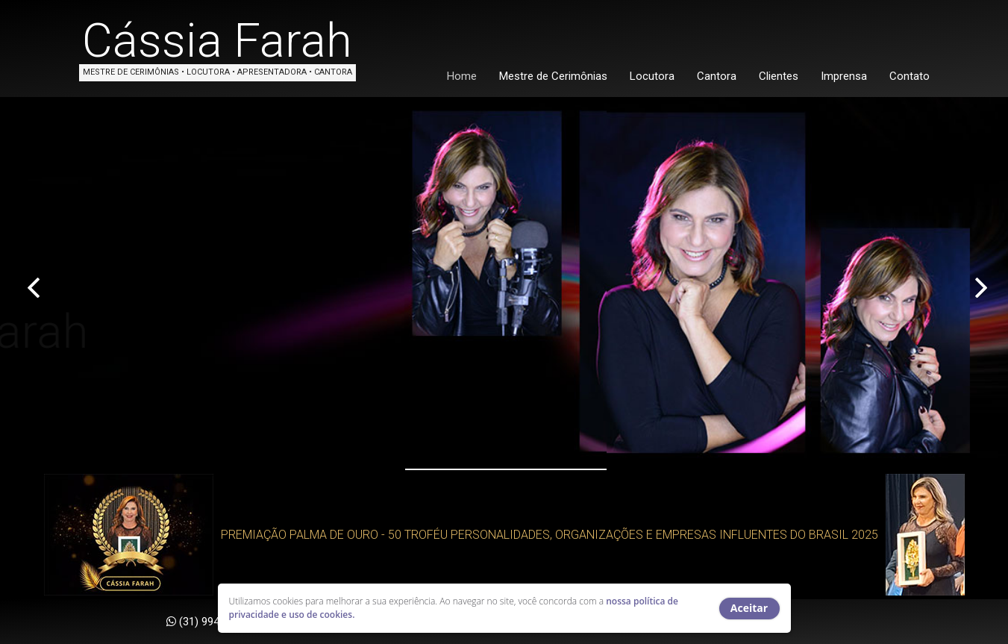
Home (462, 76)
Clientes (778, 76)
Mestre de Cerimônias (553, 76)
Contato (909, 76)
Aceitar (749, 608)
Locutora (652, 76)
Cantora (716, 76)
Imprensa (844, 76)
